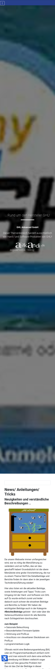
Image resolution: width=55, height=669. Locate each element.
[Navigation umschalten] (2, 3)
